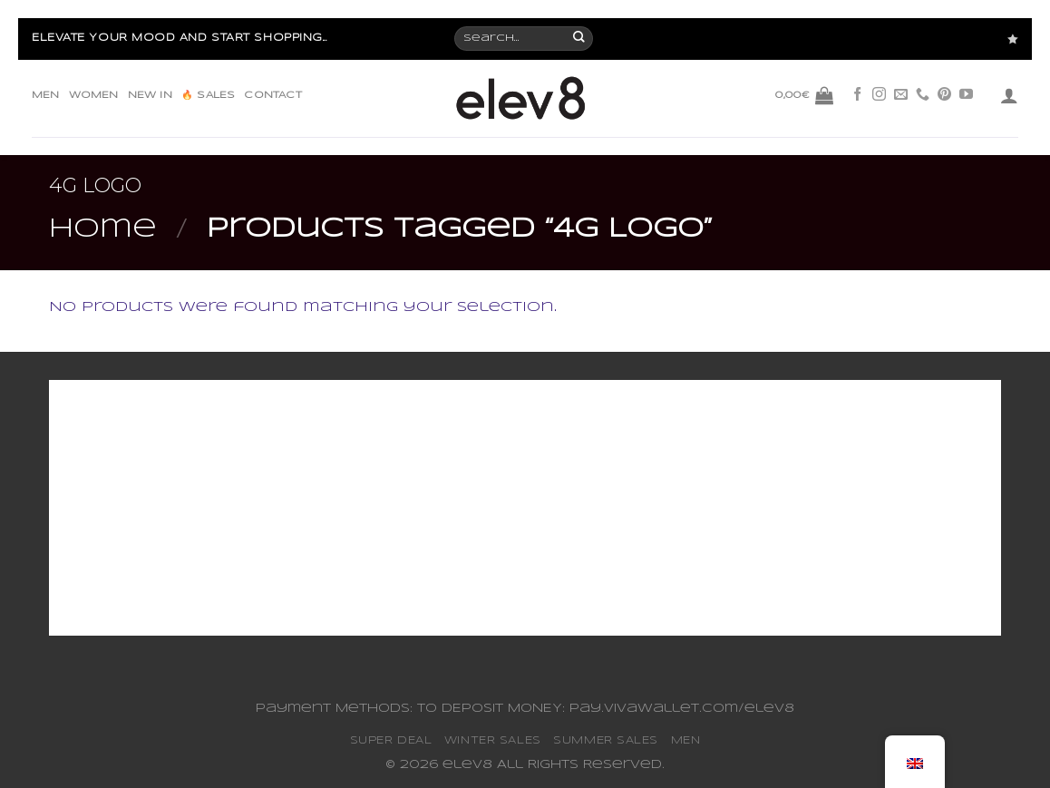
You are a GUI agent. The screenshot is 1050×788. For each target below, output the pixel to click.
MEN (46, 95)
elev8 (467, 765)
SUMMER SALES (605, 740)
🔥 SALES (208, 95)
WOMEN (94, 95)
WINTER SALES (492, 740)
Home (103, 229)
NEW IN (150, 95)
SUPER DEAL (391, 740)
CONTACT (272, 95)
